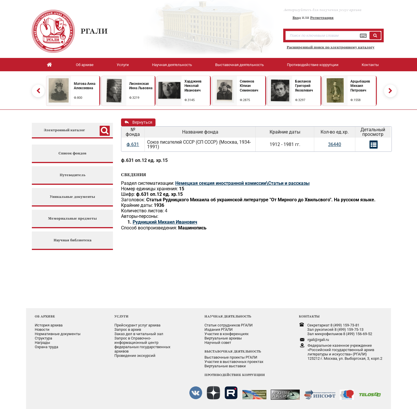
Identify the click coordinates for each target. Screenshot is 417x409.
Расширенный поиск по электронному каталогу (330, 47)
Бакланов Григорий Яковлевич (304, 85)
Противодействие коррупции (313, 65)
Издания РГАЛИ (218, 329)
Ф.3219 (134, 98)
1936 (159, 205)
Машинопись (192, 228)
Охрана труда (46, 347)
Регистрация (322, 17)
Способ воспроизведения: (149, 228)
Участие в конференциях (226, 334)
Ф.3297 (300, 100)
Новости (42, 329)
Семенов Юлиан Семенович (249, 85)
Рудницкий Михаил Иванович (165, 222)
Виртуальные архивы (223, 338)
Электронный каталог (64, 130)
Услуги (123, 65)
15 (181, 188)
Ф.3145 (189, 100)
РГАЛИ (94, 31)
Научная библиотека (73, 240)
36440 (334, 144)
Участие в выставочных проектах (233, 361)
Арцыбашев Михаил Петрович (360, 85)
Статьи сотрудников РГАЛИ (228, 325)
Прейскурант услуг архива (137, 325)
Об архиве (85, 65)
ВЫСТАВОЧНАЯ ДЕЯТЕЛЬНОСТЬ (232, 351)
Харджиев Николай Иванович (193, 85)
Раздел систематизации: (147, 183)
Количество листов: (142, 210)
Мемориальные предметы (72, 218)
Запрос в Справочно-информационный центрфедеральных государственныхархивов (142, 344)
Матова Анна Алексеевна (84, 86)
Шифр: (128, 194)
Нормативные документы (58, 334)
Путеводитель (72, 175)
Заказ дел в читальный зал (138, 334)
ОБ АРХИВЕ (45, 316)
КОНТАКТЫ (309, 316)
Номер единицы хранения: (149, 188)
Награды (42, 342)
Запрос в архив (127, 329)
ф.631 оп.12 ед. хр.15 (144, 160)
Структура (43, 338)
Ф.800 (78, 98)
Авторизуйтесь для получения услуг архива (322, 10)
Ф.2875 (245, 100)
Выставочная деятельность (239, 65)
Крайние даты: (137, 205)
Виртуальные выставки (225, 366)
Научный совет (217, 342)
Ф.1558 (355, 100)
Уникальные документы (72, 197)
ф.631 (133, 144)
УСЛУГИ (121, 316)
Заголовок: (133, 199)
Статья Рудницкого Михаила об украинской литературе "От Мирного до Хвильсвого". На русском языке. (261, 199)
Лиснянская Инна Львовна (140, 86)
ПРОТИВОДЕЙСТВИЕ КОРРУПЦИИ (234, 375)
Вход (296, 17)
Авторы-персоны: (139, 216)
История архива (49, 325)
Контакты (370, 65)
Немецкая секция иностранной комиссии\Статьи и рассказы (242, 183)
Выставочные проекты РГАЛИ (230, 357)
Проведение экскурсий (135, 355)
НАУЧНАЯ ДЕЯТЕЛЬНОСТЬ (227, 316)
